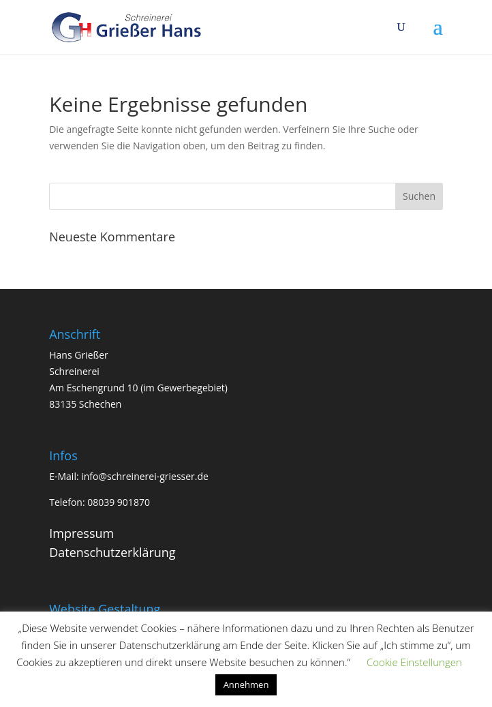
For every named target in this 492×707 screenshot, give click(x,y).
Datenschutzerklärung (112, 552)
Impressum (81, 533)
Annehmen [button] (246, 684)
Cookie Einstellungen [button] (414, 662)
